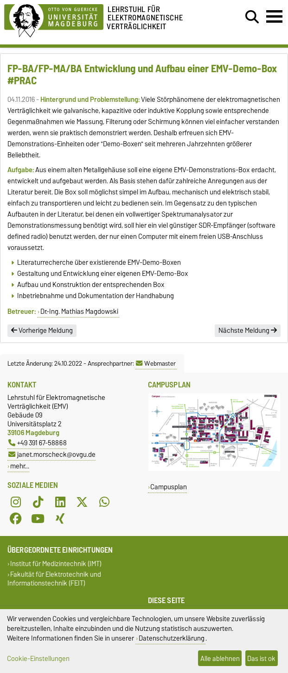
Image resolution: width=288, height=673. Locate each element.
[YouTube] (38, 518)
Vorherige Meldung (42, 330)
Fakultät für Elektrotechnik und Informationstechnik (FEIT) (54, 578)
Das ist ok (261, 658)
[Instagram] (15, 501)
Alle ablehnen (220, 658)
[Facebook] (15, 518)
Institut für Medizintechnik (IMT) (56, 563)
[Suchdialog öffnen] (252, 17)
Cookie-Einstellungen (38, 658)
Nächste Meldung (247, 330)
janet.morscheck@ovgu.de (52, 454)
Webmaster (156, 363)
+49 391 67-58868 (37, 443)
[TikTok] (38, 501)
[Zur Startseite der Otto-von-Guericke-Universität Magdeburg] (54, 19)
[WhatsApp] (104, 501)
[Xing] (60, 518)
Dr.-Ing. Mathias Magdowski (79, 311)
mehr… (19, 466)
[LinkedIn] (60, 501)
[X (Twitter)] (82, 501)
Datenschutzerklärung (172, 638)
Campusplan (168, 486)
